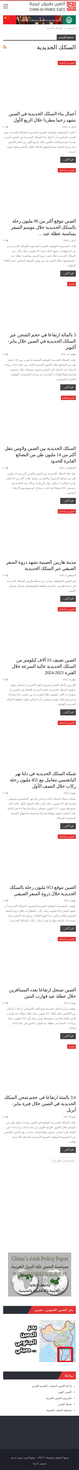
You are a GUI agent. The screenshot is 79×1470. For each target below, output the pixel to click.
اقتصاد (71, 284)
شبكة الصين (65, 1404)
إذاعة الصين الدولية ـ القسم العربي (52, 1385)
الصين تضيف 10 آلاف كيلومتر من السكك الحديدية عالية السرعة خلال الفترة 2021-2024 (44, 666)
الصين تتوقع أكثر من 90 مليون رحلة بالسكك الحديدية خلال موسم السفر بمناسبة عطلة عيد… (43, 227)
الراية (35, 1463)
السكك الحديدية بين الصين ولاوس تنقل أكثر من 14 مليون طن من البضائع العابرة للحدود (40, 455)
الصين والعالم (68, 398)
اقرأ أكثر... (68, 159)
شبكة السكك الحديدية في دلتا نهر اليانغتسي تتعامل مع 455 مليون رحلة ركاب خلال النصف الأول (43, 780)
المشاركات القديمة (62, 1160)
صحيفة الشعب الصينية (59, 1410)
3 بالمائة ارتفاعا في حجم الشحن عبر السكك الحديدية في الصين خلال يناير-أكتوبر (42, 341)
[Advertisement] (39, 1202)
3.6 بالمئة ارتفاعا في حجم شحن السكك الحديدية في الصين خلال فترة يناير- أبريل (40, 1104)
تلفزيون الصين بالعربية (59, 1398)
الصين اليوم (65, 1392)
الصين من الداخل (66, 63)
